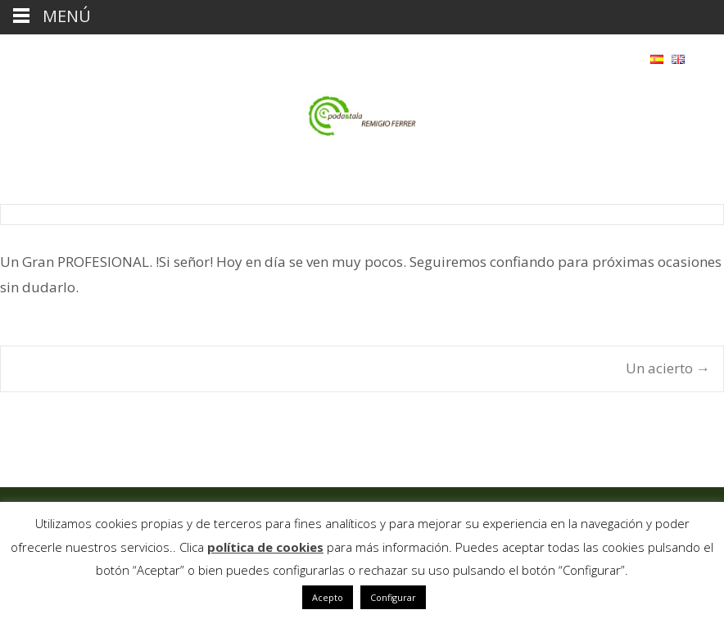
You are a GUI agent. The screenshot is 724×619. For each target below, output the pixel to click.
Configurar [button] (393, 597)
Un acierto (668, 368)
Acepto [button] (327, 597)
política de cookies (265, 547)
